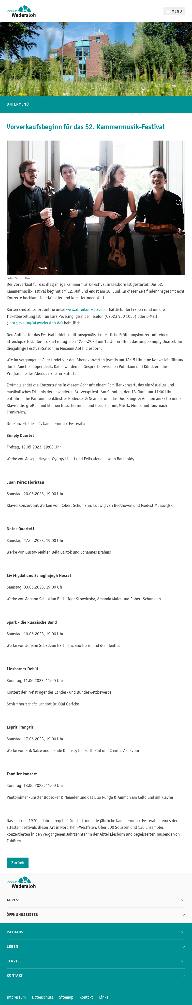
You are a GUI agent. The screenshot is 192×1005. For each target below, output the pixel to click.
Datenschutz (42, 997)
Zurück (17, 862)
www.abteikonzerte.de (85, 309)
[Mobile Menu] (174, 11)
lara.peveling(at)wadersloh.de (34, 322)
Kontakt (86, 997)
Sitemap (66, 997)
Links (103, 997)
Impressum (16, 997)
